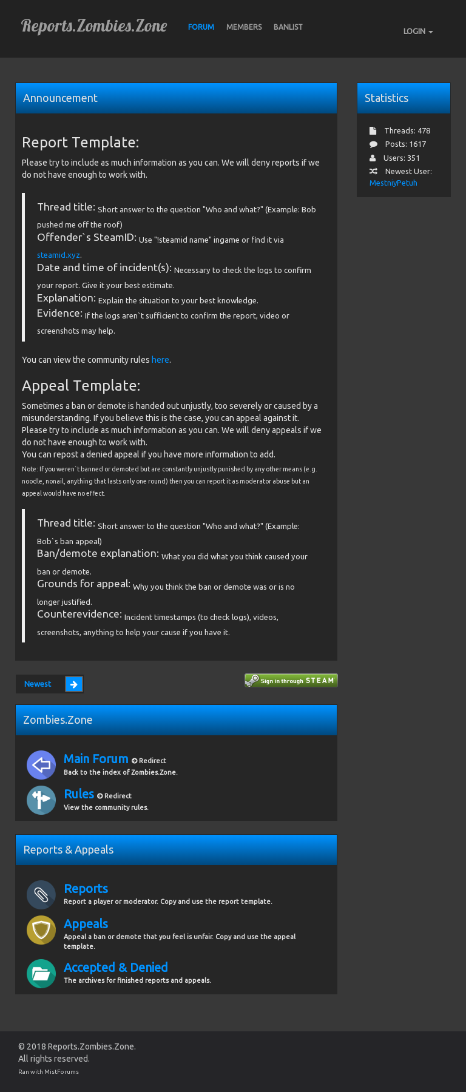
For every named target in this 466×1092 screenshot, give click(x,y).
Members (244, 27)
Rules (80, 794)
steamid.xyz (58, 255)
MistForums (61, 1071)
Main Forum (98, 759)
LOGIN (418, 31)
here (160, 360)
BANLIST (288, 27)
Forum (201, 27)
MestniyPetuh (393, 182)
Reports (86, 888)
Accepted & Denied (116, 967)
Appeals (86, 924)
